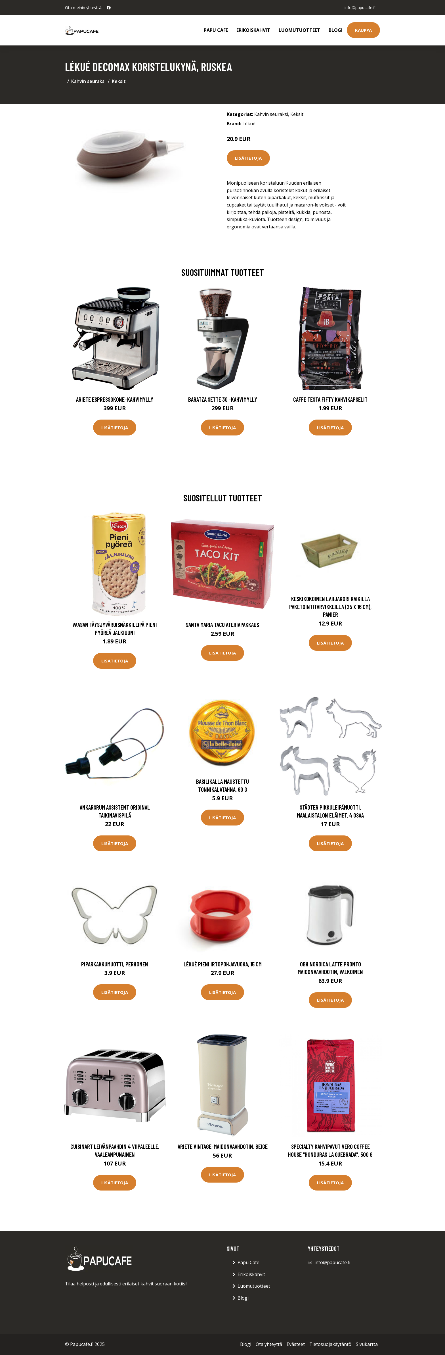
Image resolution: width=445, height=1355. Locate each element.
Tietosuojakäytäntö (330, 1344)
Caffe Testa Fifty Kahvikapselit (330, 399)
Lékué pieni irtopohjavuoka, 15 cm (223, 964)
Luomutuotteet (299, 30)
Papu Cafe (216, 30)
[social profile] (108, 7)
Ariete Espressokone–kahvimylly (114, 399)
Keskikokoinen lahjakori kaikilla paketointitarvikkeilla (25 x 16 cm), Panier (330, 606)
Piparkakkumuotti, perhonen (114, 964)
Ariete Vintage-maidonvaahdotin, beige (223, 1146)
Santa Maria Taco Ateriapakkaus (222, 624)
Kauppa (363, 30)
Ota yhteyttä (269, 1344)
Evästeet (296, 1344)
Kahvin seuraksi (88, 81)
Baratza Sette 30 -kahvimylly (222, 399)
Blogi (336, 30)
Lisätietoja (248, 158)
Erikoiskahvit (253, 30)
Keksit (119, 81)
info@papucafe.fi (360, 7)
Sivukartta (367, 1344)
